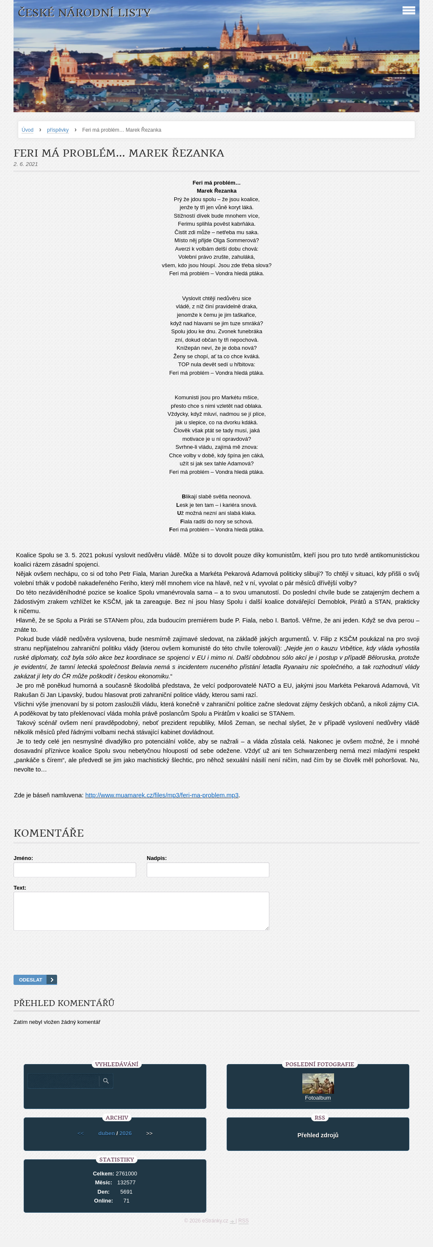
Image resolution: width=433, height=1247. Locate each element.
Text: (20, 888)
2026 (125, 1141)
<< (80, 1141)
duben (107, 1141)
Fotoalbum (318, 1105)
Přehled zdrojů (317, 1142)
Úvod (27, 130)
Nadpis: (157, 858)
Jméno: (23, 858)
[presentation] (216, 963)
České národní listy (84, 12)
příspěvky (58, 130)
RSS (243, 1228)
